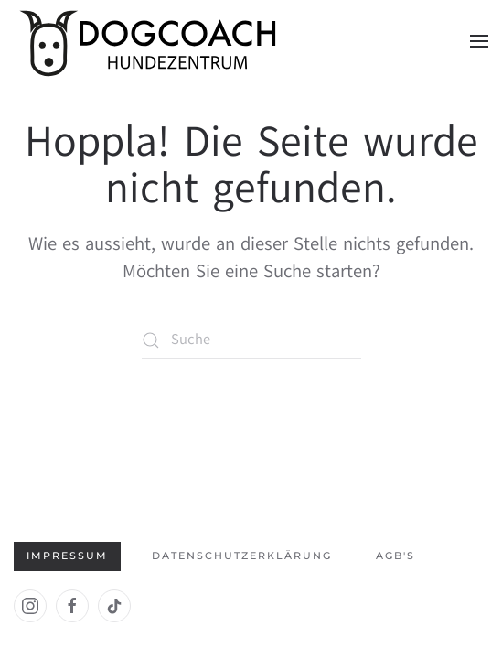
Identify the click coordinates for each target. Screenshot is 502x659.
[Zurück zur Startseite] (151, 41)
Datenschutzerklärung (242, 555)
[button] (479, 41)
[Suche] (251, 340)
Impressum (67, 555)
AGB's (395, 555)
